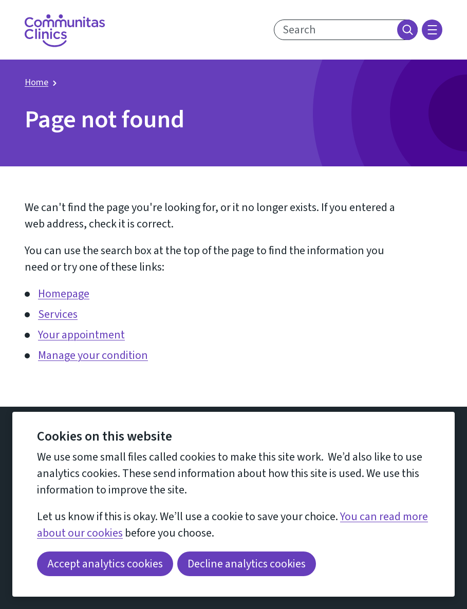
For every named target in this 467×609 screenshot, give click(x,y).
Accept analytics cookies (105, 564)
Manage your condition (93, 355)
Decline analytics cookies (247, 564)
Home (36, 82)
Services (58, 314)
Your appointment (81, 335)
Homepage (63, 294)
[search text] (346, 30)
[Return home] (65, 30)
